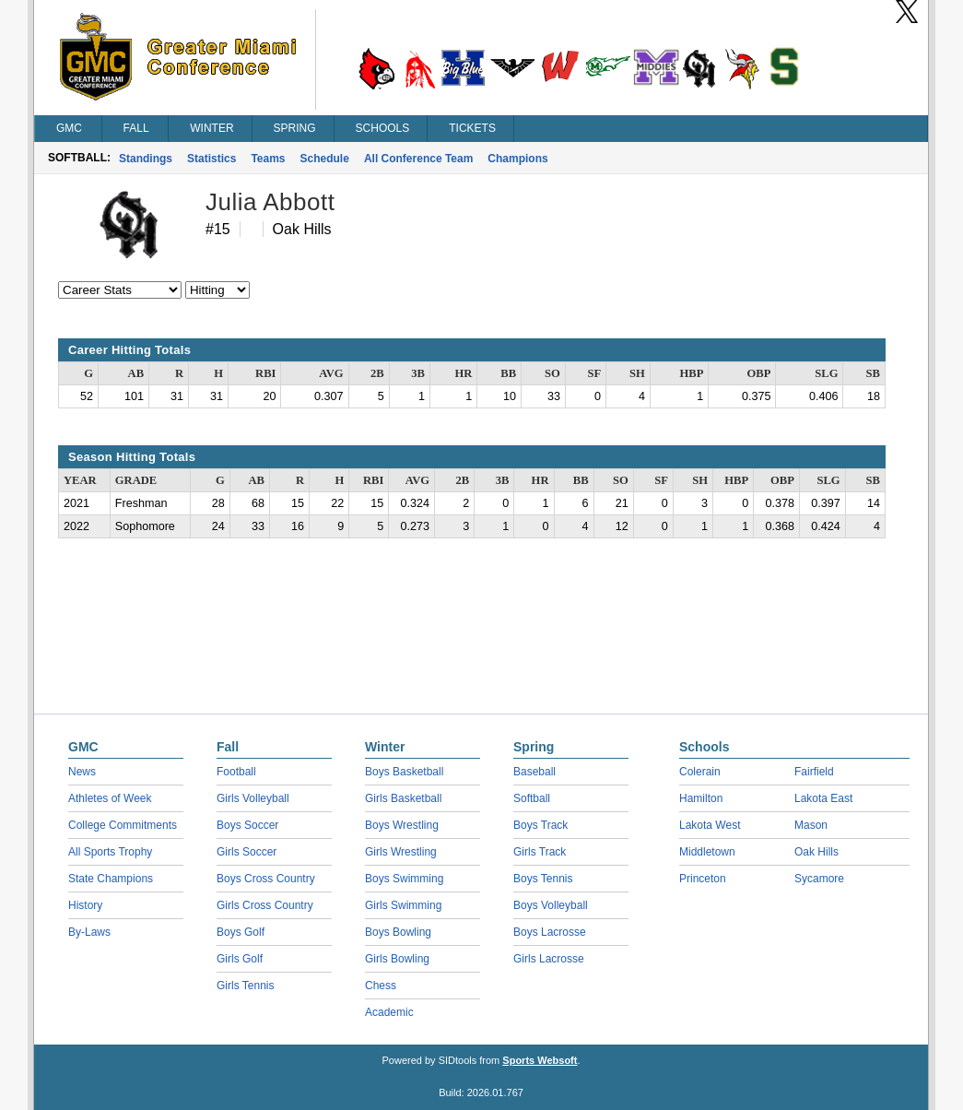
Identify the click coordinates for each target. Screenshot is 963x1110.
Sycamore (819, 878)
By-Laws (89, 932)
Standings (145, 158)
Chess (380, 985)
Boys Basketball (404, 771)
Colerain (700, 771)
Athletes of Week (110, 798)
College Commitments (122, 825)
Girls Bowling (397, 958)
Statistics (211, 158)
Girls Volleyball (253, 798)
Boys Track (540, 825)
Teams (268, 158)
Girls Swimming (403, 905)
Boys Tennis (542, 878)
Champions (517, 158)
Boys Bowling (398, 932)
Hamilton (700, 798)
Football (236, 771)
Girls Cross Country (265, 905)
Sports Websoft (539, 1060)
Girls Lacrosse (548, 958)
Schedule (324, 158)
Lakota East (823, 798)
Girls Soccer (246, 851)
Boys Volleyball (550, 905)
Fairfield (814, 771)
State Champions (110, 878)
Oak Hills (816, 851)
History (85, 905)
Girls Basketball (403, 798)
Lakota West (709, 825)
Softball (531, 798)
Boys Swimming (404, 878)
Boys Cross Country (266, 878)
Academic (389, 1012)
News (82, 771)
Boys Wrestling (402, 825)
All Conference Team (418, 158)
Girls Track (539, 851)
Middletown (707, 851)
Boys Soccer (247, 825)
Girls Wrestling (401, 851)
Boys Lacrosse (549, 932)
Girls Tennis (245, 985)
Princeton (702, 878)
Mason (811, 825)
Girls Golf (240, 958)
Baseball (534, 771)
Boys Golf (240, 932)
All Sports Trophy (110, 851)
